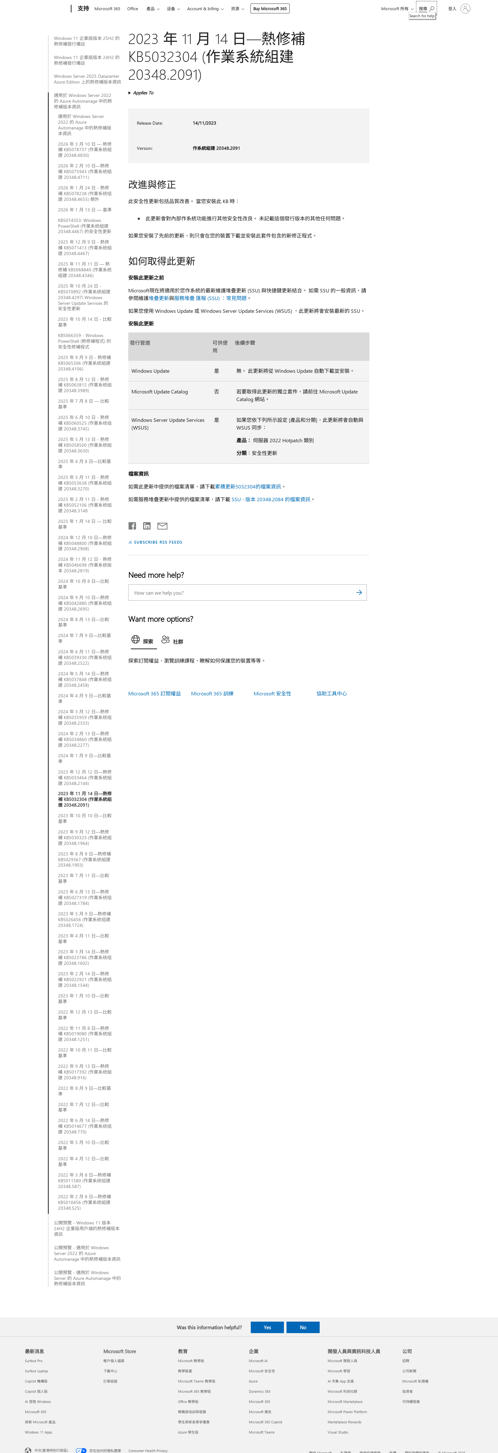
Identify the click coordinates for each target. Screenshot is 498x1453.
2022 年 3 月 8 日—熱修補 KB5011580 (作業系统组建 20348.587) (84, 1180)
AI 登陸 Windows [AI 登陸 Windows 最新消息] (38, 1401)
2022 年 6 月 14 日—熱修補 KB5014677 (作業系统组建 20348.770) (85, 1126)
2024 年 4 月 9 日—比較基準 (84, 698)
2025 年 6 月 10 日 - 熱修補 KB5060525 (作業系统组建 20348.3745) (85, 423)
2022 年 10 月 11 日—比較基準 (85, 1053)
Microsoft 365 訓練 (212, 693)
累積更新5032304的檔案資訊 (248, 486)
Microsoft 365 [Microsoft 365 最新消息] (35, 1411)
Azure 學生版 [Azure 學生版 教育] (188, 1432)
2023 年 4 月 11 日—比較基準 (83, 938)
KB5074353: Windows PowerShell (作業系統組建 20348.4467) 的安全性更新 (84, 226)
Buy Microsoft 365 (270, 8)
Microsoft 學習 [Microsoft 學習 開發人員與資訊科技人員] (339, 1371)
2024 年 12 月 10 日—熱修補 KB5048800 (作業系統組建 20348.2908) (85, 543)
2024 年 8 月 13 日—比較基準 (83, 622)
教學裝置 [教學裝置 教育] (185, 1371)
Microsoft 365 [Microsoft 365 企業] (259, 1401)
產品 (150, 8)
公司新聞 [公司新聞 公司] (409, 1371)
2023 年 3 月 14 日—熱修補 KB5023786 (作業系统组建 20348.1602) (85, 957)
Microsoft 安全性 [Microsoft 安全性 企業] (262, 1371)
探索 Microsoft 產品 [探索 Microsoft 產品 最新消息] (40, 1422)
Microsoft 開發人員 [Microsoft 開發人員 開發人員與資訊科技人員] (342, 1360)
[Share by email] (159, 524)
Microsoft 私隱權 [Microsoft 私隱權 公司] (415, 1381)
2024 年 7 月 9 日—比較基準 (84, 638)
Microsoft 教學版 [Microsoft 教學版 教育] (191, 1360)
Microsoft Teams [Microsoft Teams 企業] (262, 1432)
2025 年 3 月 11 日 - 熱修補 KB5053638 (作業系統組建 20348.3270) (85, 483)
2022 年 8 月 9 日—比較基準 (84, 1091)
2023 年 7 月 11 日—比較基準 (83, 878)
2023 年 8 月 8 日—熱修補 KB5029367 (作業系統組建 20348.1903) (84, 859)
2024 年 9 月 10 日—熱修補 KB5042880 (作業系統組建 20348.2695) (85, 603)
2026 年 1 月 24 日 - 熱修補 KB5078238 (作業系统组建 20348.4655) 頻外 (85, 193)
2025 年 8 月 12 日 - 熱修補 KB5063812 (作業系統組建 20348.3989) (85, 385)
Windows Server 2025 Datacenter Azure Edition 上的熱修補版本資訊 (87, 79)
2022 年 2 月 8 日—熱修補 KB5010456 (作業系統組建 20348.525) (84, 1202)
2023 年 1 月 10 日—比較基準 (83, 998)
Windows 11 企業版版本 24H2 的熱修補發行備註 (87, 60)
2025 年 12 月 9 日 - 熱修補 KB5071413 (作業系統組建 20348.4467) (85, 247)
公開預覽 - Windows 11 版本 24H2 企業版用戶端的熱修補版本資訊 (87, 1228)
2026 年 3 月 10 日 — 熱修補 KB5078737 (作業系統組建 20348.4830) (85, 149)
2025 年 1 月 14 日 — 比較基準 (85, 524)
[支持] (82, 9)
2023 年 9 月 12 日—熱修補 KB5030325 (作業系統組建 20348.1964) (85, 837)
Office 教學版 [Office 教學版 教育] (188, 1401)
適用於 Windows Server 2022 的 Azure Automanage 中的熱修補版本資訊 (83, 101)
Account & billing (203, 8)
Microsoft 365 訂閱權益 (154, 693)
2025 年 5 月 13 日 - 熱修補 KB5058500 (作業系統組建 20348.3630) (85, 445)
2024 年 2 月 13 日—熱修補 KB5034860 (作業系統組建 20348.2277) (85, 739)
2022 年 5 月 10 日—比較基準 (83, 1145)
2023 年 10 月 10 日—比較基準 (85, 818)
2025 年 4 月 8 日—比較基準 (84, 464)
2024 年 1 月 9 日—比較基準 (84, 758)
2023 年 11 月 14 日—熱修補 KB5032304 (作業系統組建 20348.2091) (85, 799)
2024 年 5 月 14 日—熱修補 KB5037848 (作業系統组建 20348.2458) (85, 679)
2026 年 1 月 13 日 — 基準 (85, 210)
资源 (235, 8)
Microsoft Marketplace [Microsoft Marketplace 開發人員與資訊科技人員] (345, 1401)
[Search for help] (426, 8)
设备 (171, 8)
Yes (267, 1327)
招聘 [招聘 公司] (405, 1360)
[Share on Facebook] (132, 524)
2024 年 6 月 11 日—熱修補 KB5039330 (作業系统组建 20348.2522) (85, 657)
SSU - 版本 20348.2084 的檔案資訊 (271, 499)
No (303, 1327)
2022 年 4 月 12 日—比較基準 (83, 1161)
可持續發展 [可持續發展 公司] (411, 1401)
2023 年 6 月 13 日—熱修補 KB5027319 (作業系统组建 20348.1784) (85, 897)
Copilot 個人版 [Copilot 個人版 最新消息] (36, 1391)
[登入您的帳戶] (458, 8)
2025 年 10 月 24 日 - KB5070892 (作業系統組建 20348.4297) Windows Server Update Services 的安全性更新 (84, 297)
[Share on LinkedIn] (144, 524)
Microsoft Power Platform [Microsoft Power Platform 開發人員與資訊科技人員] (347, 1411)
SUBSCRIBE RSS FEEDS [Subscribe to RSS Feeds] (158, 542)
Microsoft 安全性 (272, 693)
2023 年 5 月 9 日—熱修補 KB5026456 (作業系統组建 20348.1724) (84, 919)
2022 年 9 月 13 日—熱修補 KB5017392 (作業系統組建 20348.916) (85, 1072)
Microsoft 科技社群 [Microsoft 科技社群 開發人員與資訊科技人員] (342, 1391)
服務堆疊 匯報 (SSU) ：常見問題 (210, 298)
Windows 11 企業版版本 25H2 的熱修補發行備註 (87, 41)
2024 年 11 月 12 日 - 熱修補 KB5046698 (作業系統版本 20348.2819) (85, 565)
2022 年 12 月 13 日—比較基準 (85, 1015)
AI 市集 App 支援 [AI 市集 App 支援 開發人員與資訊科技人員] (341, 1381)
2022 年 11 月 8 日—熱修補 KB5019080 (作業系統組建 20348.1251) (85, 1034)
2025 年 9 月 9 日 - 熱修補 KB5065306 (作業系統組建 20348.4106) (84, 363)
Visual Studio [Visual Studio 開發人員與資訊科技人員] (338, 1432)
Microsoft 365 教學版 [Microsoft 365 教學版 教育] (194, 1391)
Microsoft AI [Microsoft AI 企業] (258, 1360)
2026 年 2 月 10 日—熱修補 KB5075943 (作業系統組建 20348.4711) (85, 171)
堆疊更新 (159, 298)
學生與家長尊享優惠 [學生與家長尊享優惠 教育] (194, 1422)
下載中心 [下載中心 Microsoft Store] (110, 1371)
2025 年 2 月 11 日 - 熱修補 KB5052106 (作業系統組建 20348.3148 (85, 505)
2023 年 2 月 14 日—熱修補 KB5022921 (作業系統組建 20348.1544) (85, 979)
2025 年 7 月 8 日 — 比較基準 (83, 404)
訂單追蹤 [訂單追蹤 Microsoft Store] (110, 1381)
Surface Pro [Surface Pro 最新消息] (33, 1360)
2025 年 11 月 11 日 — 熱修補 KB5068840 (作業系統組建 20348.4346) (85, 269)
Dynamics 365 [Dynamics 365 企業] (260, 1391)
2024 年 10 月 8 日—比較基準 (83, 584)
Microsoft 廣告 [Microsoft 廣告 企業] (260, 1411)
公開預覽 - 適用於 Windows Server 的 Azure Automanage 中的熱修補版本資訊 (87, 1278)
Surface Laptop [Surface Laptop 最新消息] (36, 1371)
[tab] (144, 641)
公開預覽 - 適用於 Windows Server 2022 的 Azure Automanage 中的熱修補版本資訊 (87, 1253)
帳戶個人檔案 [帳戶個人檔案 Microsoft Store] (113, 1360)
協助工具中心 (331, 693)
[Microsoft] (47, 9)
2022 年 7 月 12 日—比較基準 (83, 1107)
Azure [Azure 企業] (253, 1381)
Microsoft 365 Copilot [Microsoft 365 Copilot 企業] (265, 1422)
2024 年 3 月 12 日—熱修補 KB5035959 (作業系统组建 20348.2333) (85, 717)
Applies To (143, 93)
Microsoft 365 (107, 8)
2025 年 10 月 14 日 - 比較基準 (85, 322)
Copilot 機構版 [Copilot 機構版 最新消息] (36, 1381)
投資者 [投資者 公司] (407, 1391)
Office (132, 8)
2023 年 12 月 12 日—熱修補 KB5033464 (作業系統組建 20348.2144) (85, 777)
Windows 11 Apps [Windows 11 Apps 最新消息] (38, 1432)
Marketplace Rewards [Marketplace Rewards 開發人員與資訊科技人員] (344, 1422)
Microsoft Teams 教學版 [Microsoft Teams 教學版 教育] (196, 1381)
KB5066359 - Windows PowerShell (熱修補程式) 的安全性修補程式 (84, 341)
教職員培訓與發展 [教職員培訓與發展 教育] (192, 1411)
